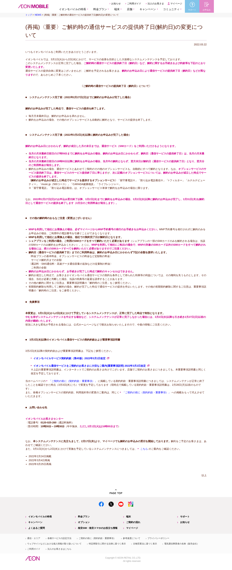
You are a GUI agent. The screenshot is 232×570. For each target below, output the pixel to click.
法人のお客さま (156, 3)
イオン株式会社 (32, 558)
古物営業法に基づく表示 (145, 543)
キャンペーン (148, 9)
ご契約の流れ (133, 522)
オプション (84, 522)
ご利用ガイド (134, 3)
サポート (185, 516)
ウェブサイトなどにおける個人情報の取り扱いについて (54, 543)
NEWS (38, 15)
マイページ (176, 3)
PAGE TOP (116, 491)
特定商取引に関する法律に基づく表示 (107, 543)
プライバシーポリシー (158, 538)
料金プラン (84, 516)
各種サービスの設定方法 (59, 538)
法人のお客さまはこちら (59, 549)
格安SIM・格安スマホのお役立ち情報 (97, 528)
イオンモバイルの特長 (40, 516)
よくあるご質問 (36, 528)
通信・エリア (33, 538)
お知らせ (116, 3)
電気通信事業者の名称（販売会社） (181, 543)
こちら (144, 448)
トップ (28, 15)
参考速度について (131, 538)
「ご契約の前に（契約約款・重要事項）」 (73, 381)
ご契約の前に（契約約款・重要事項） (97, 538)
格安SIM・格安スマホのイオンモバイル (33, 6)
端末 (128, 516)
